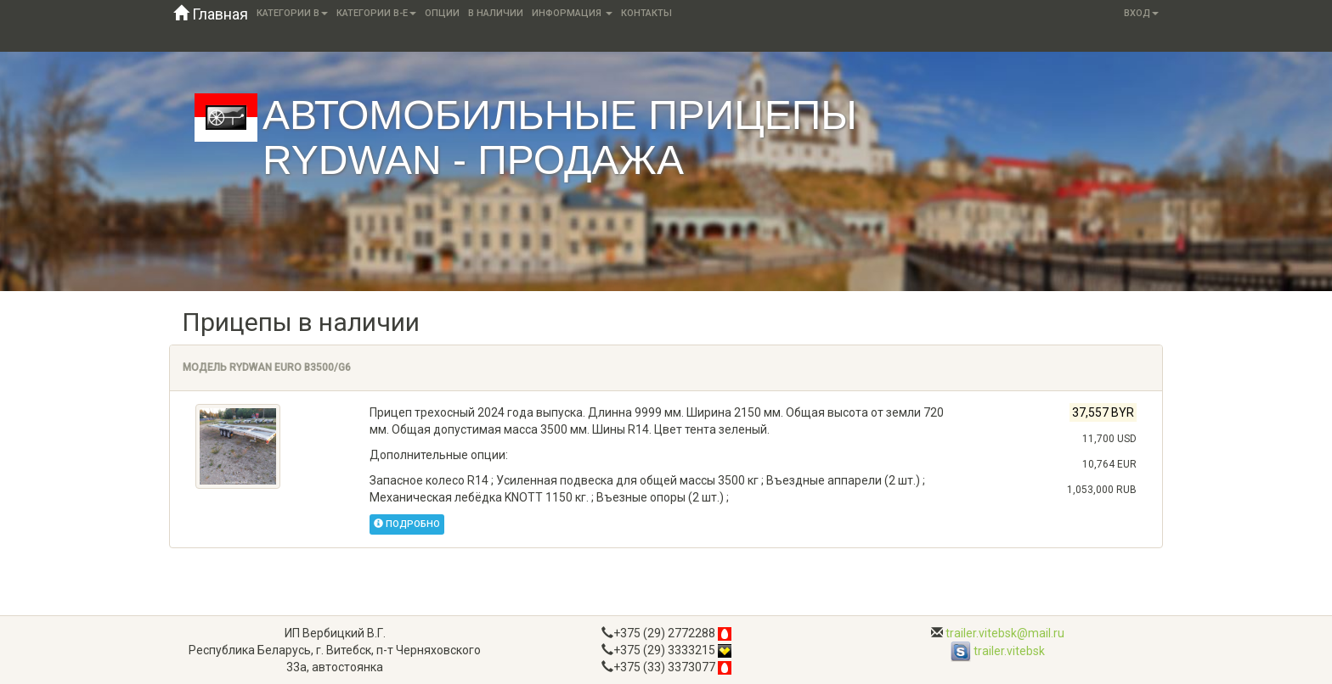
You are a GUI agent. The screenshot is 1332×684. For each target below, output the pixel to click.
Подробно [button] (407, 524)
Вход (1141, 13)
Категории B (292, 13)
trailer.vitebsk (998, 651)
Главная (210, 14)
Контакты (646, 13)
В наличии (495, 13)
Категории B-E (376, 13)
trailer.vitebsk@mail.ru (1004, 633)
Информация (572, 13)
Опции (442, 13)
